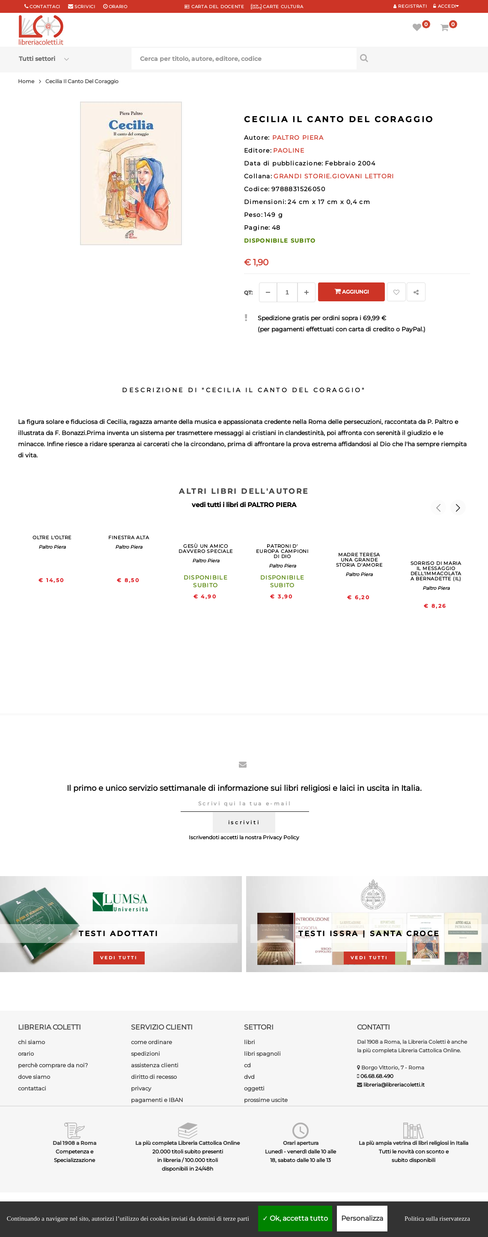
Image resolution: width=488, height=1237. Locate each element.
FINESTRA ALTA (128, 537)
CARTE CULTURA (277, 6)
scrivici (84, 6)
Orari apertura (300, 1143)
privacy (141, 1088)
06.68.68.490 (376, 1076)
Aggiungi (351, 291)
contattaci (32, 1088)
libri (249, 1042)
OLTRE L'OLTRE (52, 537)
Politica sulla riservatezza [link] (437, 1218)
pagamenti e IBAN (157, 1099)
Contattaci (45, 6)
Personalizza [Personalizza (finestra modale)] (362, 1218)
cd (247, 1065)
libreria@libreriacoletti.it (394, 1084)
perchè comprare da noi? (53, 1065)
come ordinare (151, 1042)
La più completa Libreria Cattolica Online (187, 1143)
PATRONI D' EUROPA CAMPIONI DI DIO (282, 551)
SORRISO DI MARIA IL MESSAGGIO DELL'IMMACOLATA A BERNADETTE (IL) (436, 571)
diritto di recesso (154, 1076)
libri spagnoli (262, 1053)
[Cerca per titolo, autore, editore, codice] (413, 57)
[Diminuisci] (268, 292)
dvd (249, 1076)
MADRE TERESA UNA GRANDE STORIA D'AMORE (359, 560)
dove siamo (34, 1076)
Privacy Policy (281, 837)
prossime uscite (266, 1099)
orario (118, 6)
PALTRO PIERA (271, 505)
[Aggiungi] (306, 292)
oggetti (254, 1088)
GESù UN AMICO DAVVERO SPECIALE (205, 548)
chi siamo (31, 1042)
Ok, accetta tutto (295, 1218)
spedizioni (145, 1053)
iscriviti (244, 822)
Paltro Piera (52, 547)
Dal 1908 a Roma (74, 1143)
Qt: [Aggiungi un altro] (248, 292)
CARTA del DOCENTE (214, 6)
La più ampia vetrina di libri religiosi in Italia (413, 1143)
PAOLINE (288, 150)
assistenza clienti (155, 1065)
